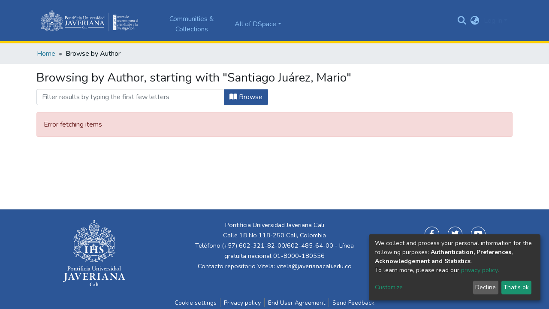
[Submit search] (462, 20)
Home (46, 53)
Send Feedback (353, 303)
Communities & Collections (191, 24)
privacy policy (479, 270)
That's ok (516, 287)
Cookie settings (196, 303)
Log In (493, 20)
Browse (245, 97)
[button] (475, 20)
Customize (389, 287)
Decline (485, 287)
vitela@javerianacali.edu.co (314, 266)
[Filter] (130, 97)
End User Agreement (296, 303)
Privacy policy (242, 303)
